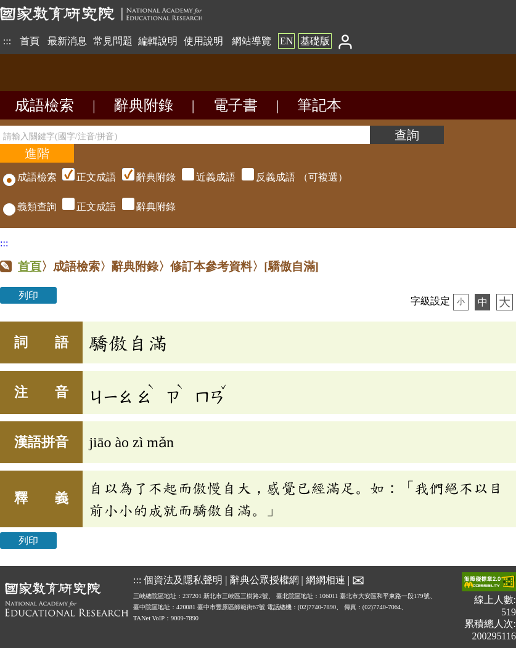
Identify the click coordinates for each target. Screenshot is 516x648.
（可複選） (203, 177)
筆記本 (319, 105)
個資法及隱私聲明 (183, 579)
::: (7, 41)
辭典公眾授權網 (264, 579)
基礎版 (315, 41)
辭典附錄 (143, 105)
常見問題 (113, 41)
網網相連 (325, 579)
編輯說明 (158, 41)
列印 (28, 295)
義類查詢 (30, 206)
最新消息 (67, 41)
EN (286, 41)
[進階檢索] (37, 153)
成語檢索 (44, 105)
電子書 (235, 105)
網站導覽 (251, 41)
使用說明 (203, 41)
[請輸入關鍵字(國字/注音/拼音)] (185, 135)
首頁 (29, 41)
